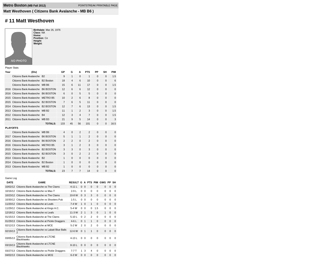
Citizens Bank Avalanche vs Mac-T (36, 191)
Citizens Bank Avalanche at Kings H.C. (38, 208)
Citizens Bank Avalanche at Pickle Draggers (41, 221)
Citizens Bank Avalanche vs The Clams (38, 186)
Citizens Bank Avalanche (26, 76)
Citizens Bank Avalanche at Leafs (35, 204)
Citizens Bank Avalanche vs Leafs (35, 212)
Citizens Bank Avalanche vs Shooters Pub (40, 199)
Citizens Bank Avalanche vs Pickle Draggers (41, 250)
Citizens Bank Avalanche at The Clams (38, 216)
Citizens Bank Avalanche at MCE (35, 225)
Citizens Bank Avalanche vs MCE (35, 255)
